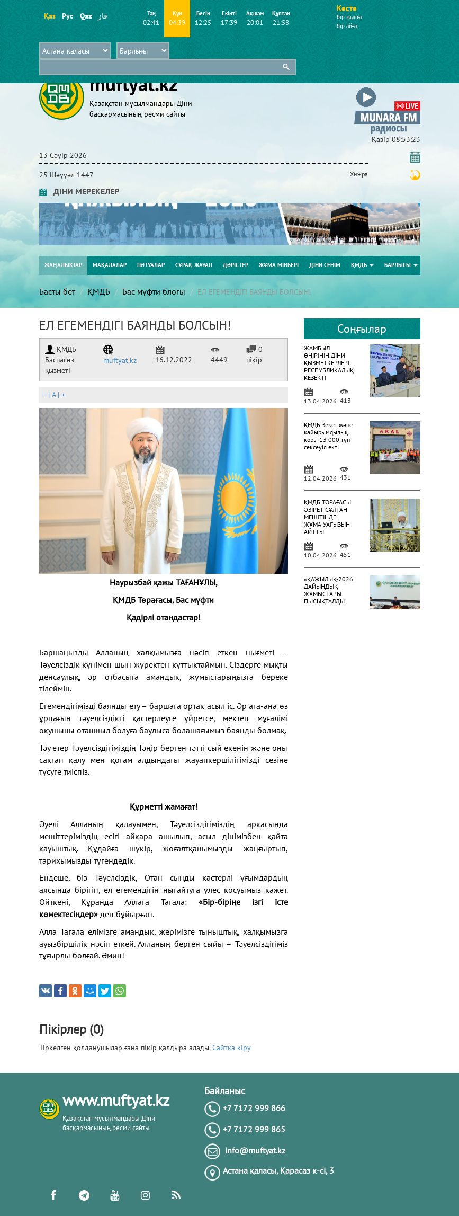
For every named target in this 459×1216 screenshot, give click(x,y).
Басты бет (57, 291)
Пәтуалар (151, 265)
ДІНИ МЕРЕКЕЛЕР (79, 191)
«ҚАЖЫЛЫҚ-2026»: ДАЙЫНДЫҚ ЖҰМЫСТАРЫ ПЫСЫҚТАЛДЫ (331, 590)
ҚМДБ (362, 265)
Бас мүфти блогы (153, 291)
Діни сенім (324, 265)
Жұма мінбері (279, 265)
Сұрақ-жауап (193, 265)
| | (53, 395)
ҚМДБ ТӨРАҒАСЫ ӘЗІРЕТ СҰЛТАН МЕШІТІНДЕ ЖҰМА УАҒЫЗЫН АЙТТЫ (327, 517)
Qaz (85, 16)
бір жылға (349, 17)
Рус (67, 16)
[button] (387, 89)
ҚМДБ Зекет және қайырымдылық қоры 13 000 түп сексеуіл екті (328, 436)
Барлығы (401, 265)
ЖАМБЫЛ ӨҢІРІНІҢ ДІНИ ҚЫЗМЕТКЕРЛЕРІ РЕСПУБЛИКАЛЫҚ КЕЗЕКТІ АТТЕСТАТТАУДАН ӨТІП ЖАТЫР (329, 370)
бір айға (347, 26)
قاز (102, 16)
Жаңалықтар (63, 265)
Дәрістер (235, 265)
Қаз (49, 16)
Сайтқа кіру (231, 1047)
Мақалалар (110, 265)
